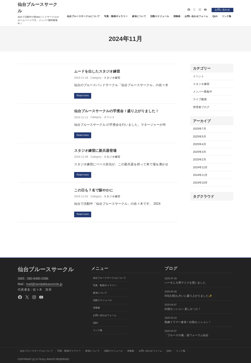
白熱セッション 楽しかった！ (183, 309)
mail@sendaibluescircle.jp (44, 284)
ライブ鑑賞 (200, 99)
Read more (83, 95)
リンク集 (226, 16)
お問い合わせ (221, 9)
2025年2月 (199, 159)
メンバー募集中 (202, 91)
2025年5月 (199, 136)
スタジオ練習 (112, 77)
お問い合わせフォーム (196, 16)
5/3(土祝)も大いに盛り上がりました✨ (188, 295)
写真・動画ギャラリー (116, 16)
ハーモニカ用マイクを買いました (185, 282)
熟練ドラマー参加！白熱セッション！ (188, 322)
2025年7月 (199, 128)
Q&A (215, 16)
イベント (109, 117)
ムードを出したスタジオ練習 (97, 71)
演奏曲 (176, 16)
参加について (139, 16)
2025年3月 (199, 151)
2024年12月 (200, 167)
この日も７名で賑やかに (93, 191)
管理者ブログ (201, 107)
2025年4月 (199, 144)
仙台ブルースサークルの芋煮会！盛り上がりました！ (116, 111)
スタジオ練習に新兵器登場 (95, 151)
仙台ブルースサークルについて (83, 16)
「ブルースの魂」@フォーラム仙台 (186, 335)
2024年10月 (200, 182)
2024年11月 (200, 174)
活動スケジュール (159, 16)
